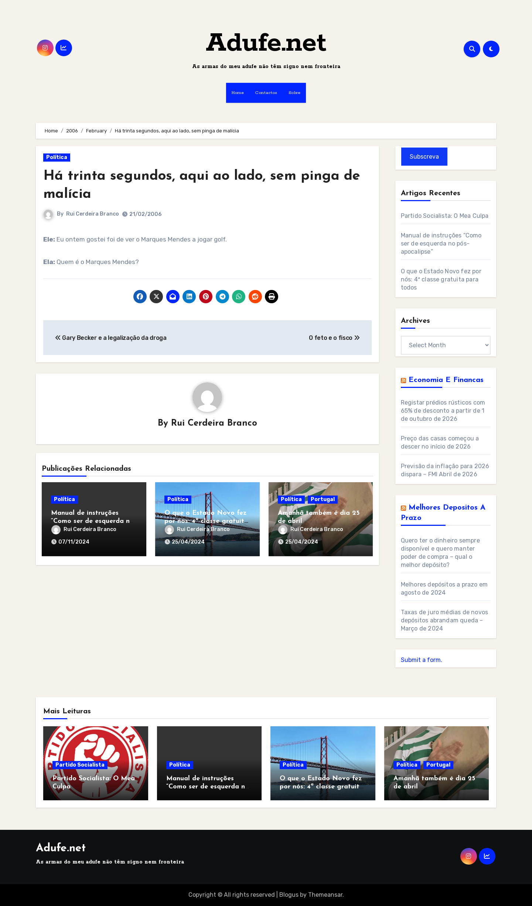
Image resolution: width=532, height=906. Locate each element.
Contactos (266, 92)
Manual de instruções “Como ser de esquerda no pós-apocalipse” (92, 521)
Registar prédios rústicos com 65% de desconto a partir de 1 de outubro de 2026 (443, 410)
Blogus (289, 894)
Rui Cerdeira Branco (92, 214)
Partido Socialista (80, 765)
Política (56, 157)
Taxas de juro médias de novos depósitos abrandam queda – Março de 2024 (444, 620)
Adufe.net (266, 43)
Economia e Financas (446, 380)
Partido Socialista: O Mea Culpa (445, 215)
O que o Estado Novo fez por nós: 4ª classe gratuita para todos (206, 521)
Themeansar (325, 894)
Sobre (295, 92)
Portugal (323, 499)
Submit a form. (421, 659)
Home (238, 92)
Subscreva (424, 156)
